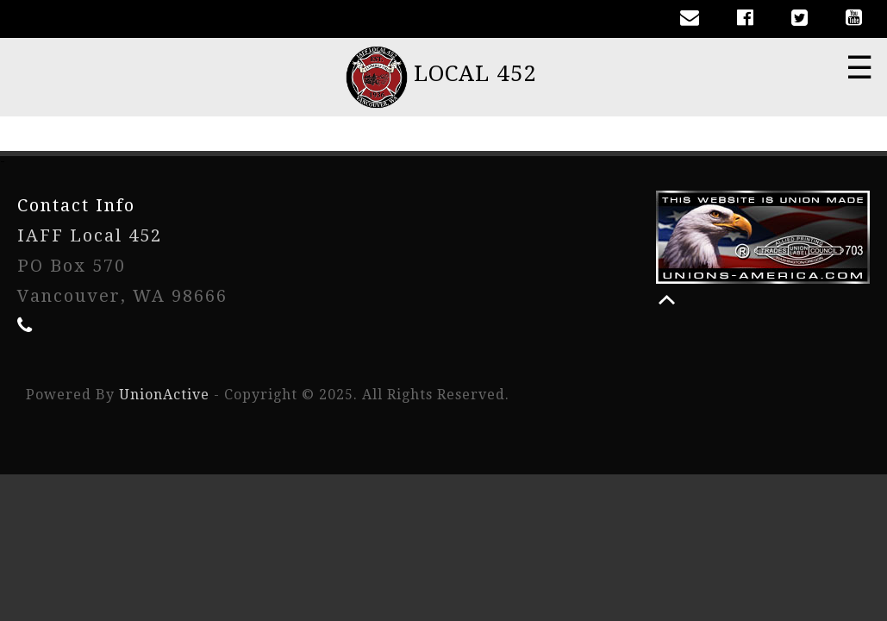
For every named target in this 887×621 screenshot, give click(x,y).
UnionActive (164, 394)
